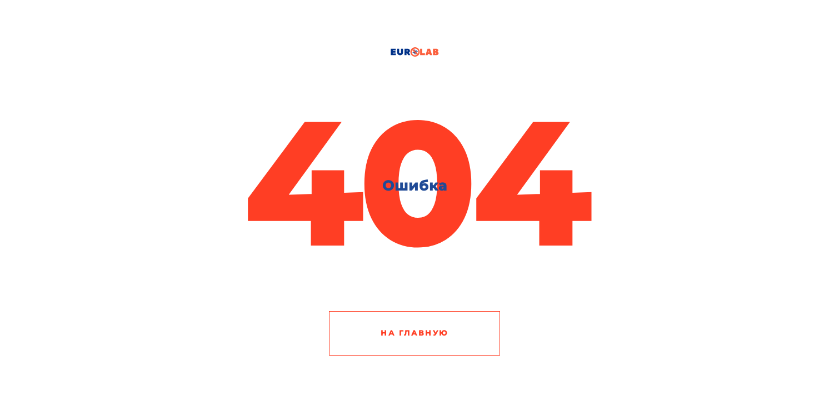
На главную (414, 332)
